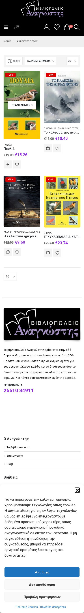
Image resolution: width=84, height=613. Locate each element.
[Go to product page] (22, 105)
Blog (10, 464)
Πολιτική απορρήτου (53, 607)
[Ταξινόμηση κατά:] (40, 61)
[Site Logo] (42, 9)
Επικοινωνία (15, 455)
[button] (77, 490)
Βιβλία (48, 233)
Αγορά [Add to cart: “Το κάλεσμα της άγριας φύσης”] (48, 148)
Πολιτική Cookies (27, 607)
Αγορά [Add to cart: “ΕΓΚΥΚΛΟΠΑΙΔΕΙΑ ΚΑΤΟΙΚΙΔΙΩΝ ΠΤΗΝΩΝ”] (48, 253)
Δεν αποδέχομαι (42, 585)
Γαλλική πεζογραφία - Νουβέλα (22, 232)
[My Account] (46, 27)
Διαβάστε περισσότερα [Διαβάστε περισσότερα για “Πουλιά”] (8, 164)
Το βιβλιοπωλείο (18, 447)
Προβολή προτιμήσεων (42, 597)
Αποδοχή (42, 572)
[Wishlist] (56, 27)
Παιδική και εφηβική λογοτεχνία (63, 128)
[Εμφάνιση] (72, 61)
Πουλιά (8, 145)
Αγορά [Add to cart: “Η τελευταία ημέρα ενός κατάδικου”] (8, 252)
